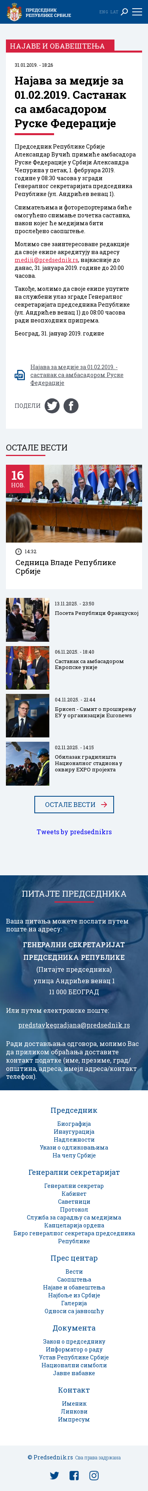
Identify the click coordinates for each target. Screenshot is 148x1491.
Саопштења (74, 1279)
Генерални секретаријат (74, 1172)
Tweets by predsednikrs (74, 831)
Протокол (74, 1209)
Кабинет (74, 1193)
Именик (74, 1403)
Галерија (74, 1303)
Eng (103, 12)
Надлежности (74, 1139)
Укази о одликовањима (74, 1147)
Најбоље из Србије (74, 1295)
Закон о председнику (74, 1341)
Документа (74, 1328)
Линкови (74, 1411)
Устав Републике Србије (74, 1357)
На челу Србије (74, 1155)
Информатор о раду (74, 1349)
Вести (74, 1271)
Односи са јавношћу (74, 1311)
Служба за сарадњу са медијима (74, 1217)
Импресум (74, 1419)
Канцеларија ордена (74, 1225)
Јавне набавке (74, 1373)
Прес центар (74, 1258)
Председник (74, 1110)
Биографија (74, 1123)
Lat (114, 12)
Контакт (74, 1390)
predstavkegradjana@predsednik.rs (74, 1025)
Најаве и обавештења (74, 1287)
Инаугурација (74, 1131)
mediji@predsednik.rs (46, 260)
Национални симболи (74, 1365)
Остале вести (70, 804)
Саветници (74, 1201)
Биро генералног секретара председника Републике (74, 1237)
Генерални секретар (74, 1185)
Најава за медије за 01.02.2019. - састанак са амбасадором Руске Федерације (77, 374)
